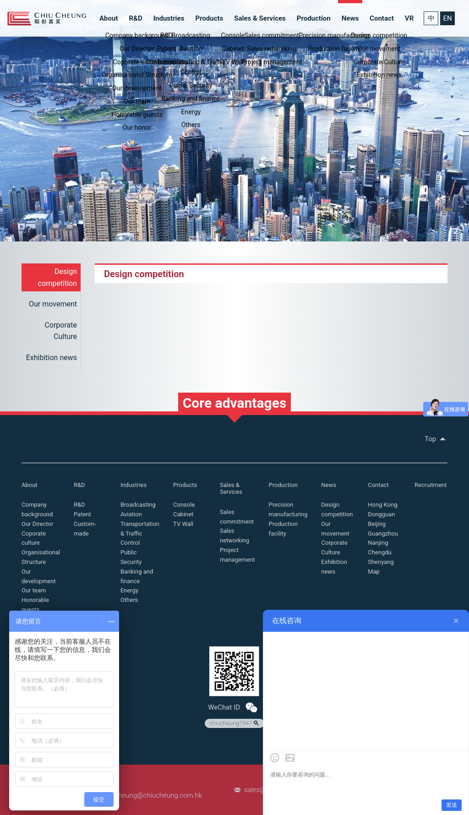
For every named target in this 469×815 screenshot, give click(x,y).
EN (447, 18)
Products (209, 18)
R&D (135, 18)
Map (374, 571)
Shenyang (381, 561)
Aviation (131, 514)
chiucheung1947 (235, 723)
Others (129, 599)
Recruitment (430, 484)
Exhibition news (51, 357)
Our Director (37, 523)
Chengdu (380, 552)
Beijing (377, 523)
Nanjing (378, 542)
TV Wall (183, 523)
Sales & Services (260, 18)
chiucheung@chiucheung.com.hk (152, 795)
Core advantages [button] (235, 403)
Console (184, 504)
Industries (169, 18)
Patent (82, 514)
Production (314, 18)
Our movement (53, 304)
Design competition (57, 277)
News (350, 18)
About (108, 18)
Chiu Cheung (47, 18)
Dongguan (381, 514)
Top (436, 439)
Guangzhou (383, 533)
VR (409, 18)
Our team (34, 590)
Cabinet (183, 514)
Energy (129, 590)
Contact (382, 18)
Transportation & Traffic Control (139, 533)
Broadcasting (138, 504)
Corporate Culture (60, 331)
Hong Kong (382, 504)
